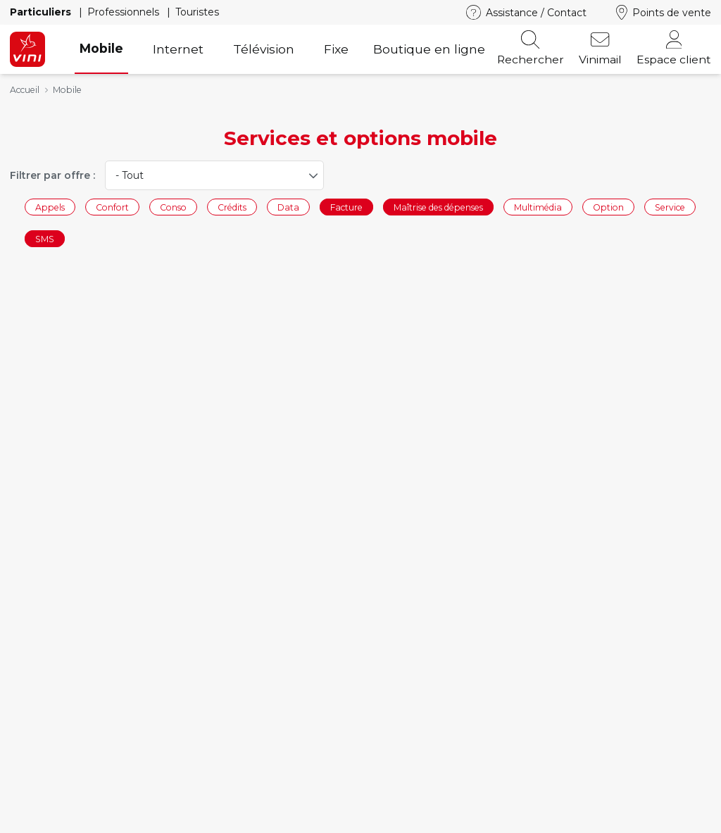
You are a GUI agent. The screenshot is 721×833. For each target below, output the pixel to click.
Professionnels (124, 12)
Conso (173, 206)
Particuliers (42, 12)
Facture (346, 206)
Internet (178, 49)
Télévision (263, 49)
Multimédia (538, 206)
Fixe (336, 49)
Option (608, 206)
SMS (44, 239)
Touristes (197, 12)
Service (670, 206)
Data (288, 206)
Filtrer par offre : (52, 175)
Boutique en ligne (429, 49)
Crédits (232, 206)
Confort (112, 206)
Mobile (101, 48)
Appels (50, 206)
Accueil (24, 89)
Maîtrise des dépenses (438, 206)
